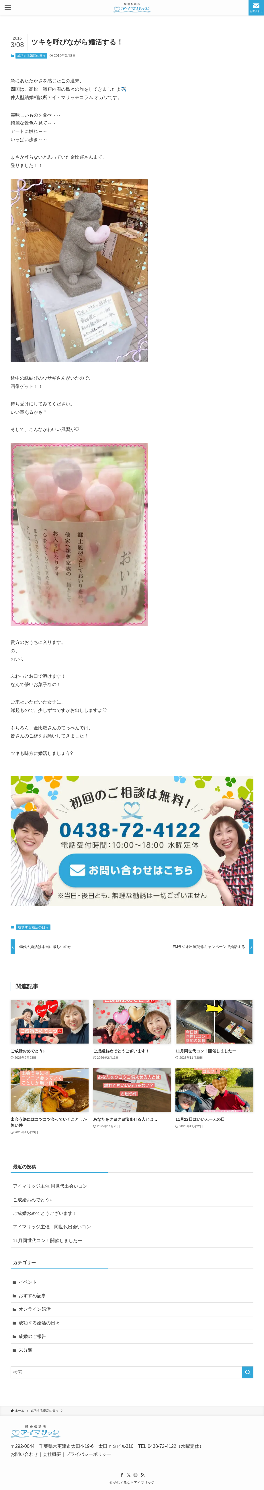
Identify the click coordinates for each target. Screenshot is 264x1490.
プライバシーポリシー (89, 1454)
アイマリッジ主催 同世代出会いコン (50, 1186)
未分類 (25, 1350)
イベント (28, 1282)
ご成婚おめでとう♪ (32, 1199)
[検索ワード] (132, 1372)
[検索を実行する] (247, 1372)
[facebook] (121, 1475)
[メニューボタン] (7, 7)
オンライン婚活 (35, 1309)
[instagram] (135, 1475)
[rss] (142, 1475)
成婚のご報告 (32, 1336)
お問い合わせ (24, 1454)
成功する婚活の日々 (31, 55)
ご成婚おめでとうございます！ (45, 1213)
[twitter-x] (128, 1475)
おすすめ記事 (32, 1295)
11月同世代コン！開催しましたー (47, 1240)
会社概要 (52, 1454)
